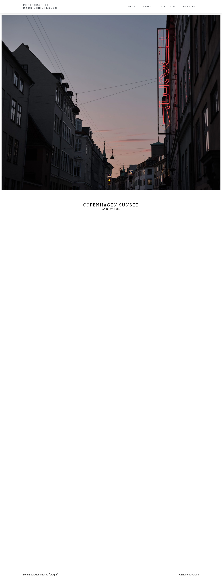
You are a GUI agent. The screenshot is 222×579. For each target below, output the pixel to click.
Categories (167, 7)
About (147, 7)
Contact (189, 7)
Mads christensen (40, 8)
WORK (132, 7)
